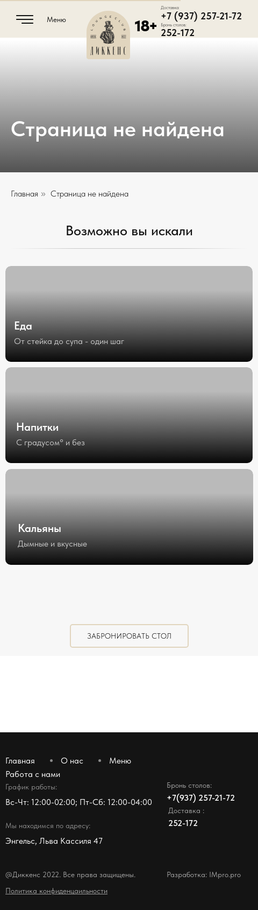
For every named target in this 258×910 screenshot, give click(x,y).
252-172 (178, 32)
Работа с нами (32, 774)
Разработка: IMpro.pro (204, 874)
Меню (56, 19)
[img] (129, 415)
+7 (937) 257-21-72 (201, 16)
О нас (72, 760)
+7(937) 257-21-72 (201, 798)
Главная (24, 193)
